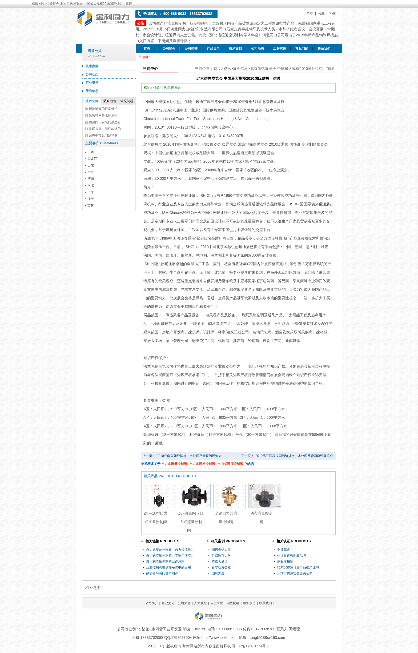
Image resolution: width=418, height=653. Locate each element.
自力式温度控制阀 (230, 464)
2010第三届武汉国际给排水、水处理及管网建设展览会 (294, 456)
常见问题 (301, 48)
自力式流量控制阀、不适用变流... (170, 556)
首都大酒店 (220, 561)
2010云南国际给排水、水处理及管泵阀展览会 (189, 456)
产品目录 (213, 48)
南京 (90, 172)
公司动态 (257, 48)
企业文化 (168, 603)
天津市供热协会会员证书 (294, 573)
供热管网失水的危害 (103, 115)
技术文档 (235, 48)
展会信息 (92, 91)
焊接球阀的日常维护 (103, 109)
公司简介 (169, 48)
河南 (90, 179)
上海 (90, 192)
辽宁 (90, 199)
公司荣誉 (191, 48)
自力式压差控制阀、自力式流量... (170, 550)
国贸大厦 (218, 573)
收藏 (321, 13)
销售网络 (233, 603)
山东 (90, 165)
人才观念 (200, 603)
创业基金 (283, 550)
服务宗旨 (249, 603)
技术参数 (92, 66)
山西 (90, 152)
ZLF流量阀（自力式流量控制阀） (190, 521)
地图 (333, 13)
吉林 (90, 205)
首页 (310, 13)
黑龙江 (92, 159)
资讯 (227, 68)
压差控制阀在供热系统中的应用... (170, 567)
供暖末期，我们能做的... (106, 129)
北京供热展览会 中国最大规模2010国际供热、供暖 (292, 68)
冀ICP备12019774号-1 (250, 646)
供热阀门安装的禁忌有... (106, 122)
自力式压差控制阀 (202, 464)
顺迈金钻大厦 (221, 550)
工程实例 (279, 48)
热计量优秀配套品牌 (291, 556)
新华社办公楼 (221, 567)
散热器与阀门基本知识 (162, 573)
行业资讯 (92, 83)
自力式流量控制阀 (174, 464)
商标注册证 (285, 561)
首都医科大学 (221, 556)
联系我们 (323, 48)
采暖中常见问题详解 (103, 135)
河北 (90, 185)
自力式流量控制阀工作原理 (165, 561)
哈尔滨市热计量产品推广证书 (298, 567)
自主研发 (216, 603)
